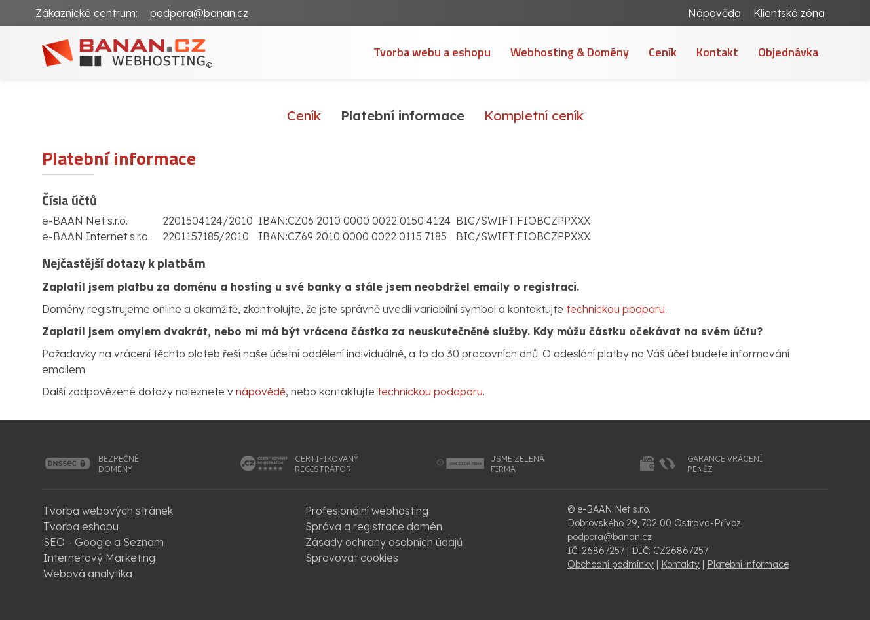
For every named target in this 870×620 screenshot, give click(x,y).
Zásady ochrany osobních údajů (384, 542)
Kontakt (717, 52)
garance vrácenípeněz (725, 464)
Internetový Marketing (99, 557)
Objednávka (788, 52)
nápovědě (261, 391)
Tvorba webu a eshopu (432, 52)
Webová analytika (87, 573)
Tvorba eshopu (81, 526)
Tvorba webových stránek (108, 510)
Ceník (663, 52)
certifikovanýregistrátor (326, 464)
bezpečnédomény (118, 464)
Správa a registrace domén (373, 526)
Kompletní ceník (534, 115)
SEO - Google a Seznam (103, 542)
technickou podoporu (430, 391)
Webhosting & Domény (569, 52)
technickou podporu (615, 309)
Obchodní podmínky (610, 564)
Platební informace (748, 564)
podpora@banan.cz (199, 13)
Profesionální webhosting (366, 510)
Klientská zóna (789, 13)
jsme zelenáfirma (517, 464)
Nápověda (714, 13)
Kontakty (680, 564)
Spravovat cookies (351, 557)
